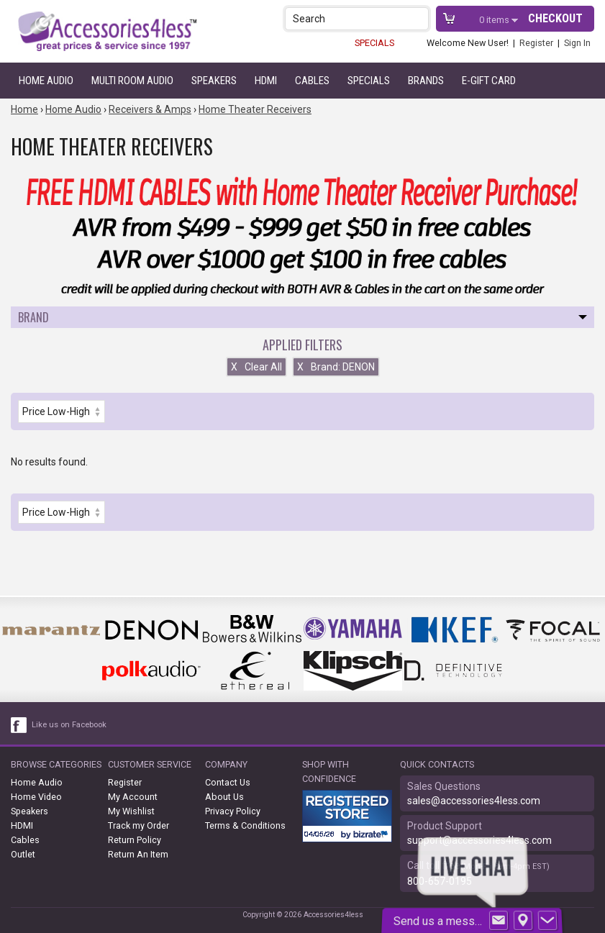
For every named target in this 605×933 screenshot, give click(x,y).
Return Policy (134, 839)
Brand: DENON (336, 367)
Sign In (577, 42)
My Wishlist (131, 811)
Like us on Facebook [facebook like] (69, 724)
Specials (368, 80)
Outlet (23, 854)
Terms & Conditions (245, 825)
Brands (426, 80)
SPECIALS (374, 42)
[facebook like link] (19, 725)
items (495, 19)
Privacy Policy (232, 811)
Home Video (36, 796)
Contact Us (227, 782)
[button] (419, 18)
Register (536, 42)
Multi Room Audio (132, 80)
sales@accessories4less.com (473, 800)
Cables (312, 80)
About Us (224, 796)
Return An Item (138, 854)
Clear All (256, 367)
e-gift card (489, 80)
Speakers (214, 80)
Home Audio (46, 80)
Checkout (555, 18)
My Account (133, 796)
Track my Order (138, 825)
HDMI (266, 80)
